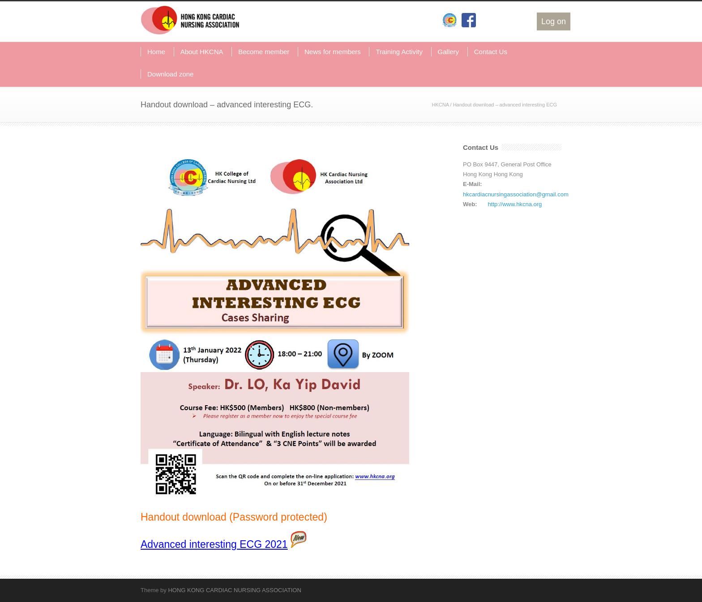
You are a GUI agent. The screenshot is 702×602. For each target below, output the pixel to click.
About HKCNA (201, 51)
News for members (332, 51)
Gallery (448, 51)
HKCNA (440, 104)
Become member (263, 51)
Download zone (170, 74)
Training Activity (399, 51)
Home (156, 51)
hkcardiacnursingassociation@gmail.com (516, 194)
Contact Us (490, 51)
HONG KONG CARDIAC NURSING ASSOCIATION (234, 590)
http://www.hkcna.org (515, 204)
